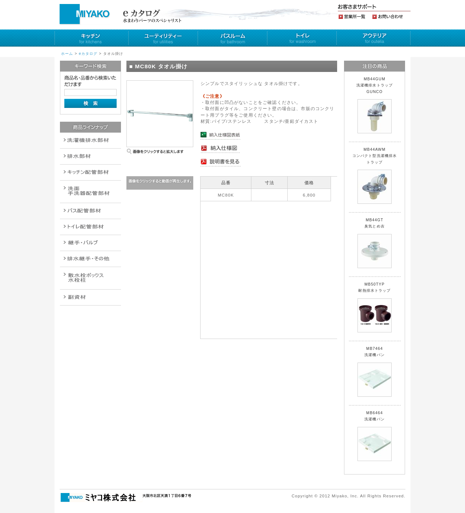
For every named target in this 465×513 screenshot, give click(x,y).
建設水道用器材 (90, 297)
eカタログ (88, 54)
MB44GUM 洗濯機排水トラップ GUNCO (376, 105)
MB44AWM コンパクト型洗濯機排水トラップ (374, 176)
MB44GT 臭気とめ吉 (374, 243)
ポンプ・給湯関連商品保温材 (90, 227)
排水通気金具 (90, 140)
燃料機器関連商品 (90, 259)
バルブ (90, 211)
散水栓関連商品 (90, 192)
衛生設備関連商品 (90, 156)
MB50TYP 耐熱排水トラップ (374, 307)
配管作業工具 (90, 243)
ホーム (67, 54)
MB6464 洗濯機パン (374, 436)
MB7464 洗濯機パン (374, 372)
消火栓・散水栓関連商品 (90, 278)
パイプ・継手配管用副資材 (90, 172)
